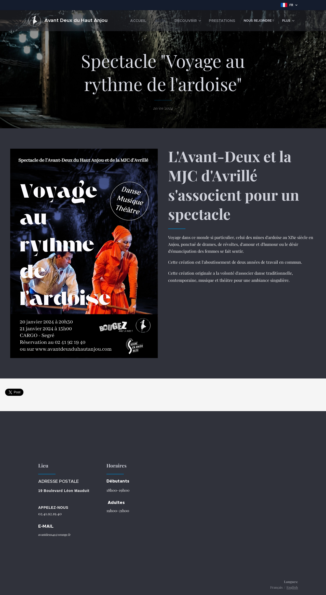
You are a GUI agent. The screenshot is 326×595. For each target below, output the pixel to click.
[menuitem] (149, 20)
